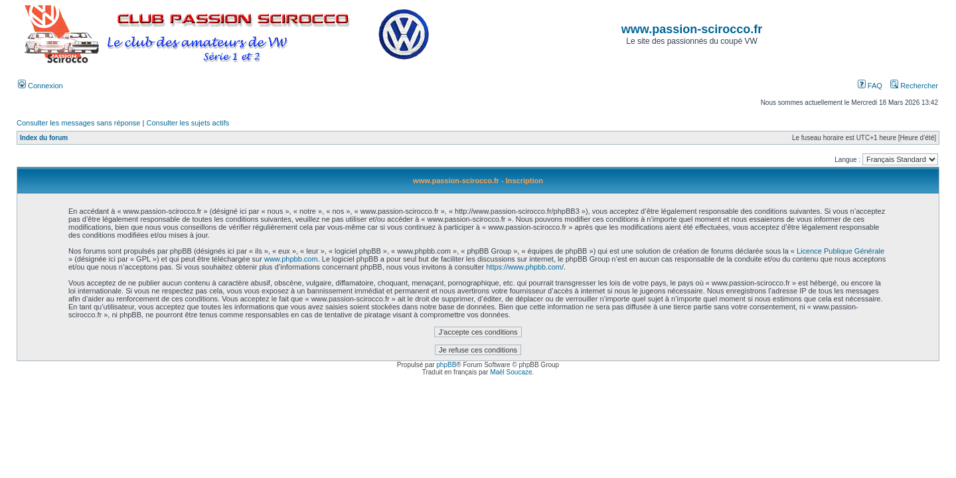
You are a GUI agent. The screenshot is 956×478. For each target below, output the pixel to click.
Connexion (40, 86)
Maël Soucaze (511, 372)
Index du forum (44, 137)
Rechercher (914, 86)
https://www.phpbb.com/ (525, 267)
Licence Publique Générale (840, 251)
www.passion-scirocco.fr (691, 29)
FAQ (870, 86)
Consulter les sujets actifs (187, 123)
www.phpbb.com (291, 259)
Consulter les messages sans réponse (78, 123)
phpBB (446, 364)
